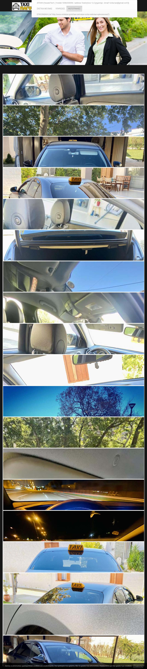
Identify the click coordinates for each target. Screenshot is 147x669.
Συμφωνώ (138, 666)
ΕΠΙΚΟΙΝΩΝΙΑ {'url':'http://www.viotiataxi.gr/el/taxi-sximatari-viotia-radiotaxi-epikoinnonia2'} (73, 14)
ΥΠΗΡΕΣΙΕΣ (60, 9)
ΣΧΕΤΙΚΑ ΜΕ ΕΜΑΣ (44, 9)
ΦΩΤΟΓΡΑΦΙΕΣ (74, 9)
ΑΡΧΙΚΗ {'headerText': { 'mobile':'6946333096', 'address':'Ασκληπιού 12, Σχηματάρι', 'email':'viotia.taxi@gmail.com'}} (83, 3)
